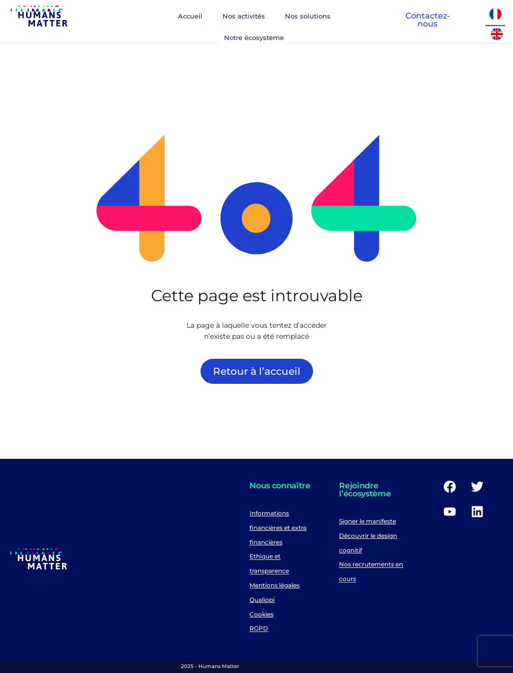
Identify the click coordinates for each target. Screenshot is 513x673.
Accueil (190, 16)
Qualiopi (262, 599)
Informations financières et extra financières (278, 527)
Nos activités (243, 16)
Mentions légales (275, 585)
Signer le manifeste (367, 521)
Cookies (262, 614)
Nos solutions (307, 16)
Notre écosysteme (254, 38)
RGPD (259, 628)
